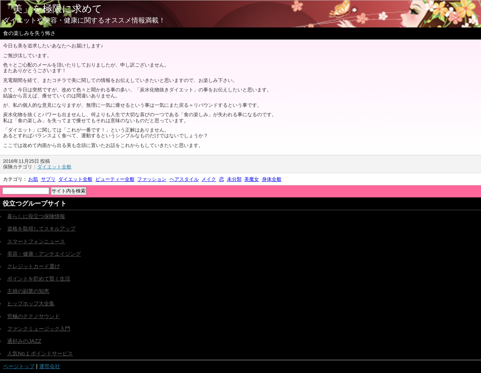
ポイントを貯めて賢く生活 (38, 279)
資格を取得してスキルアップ (41, 229)
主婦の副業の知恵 (28, 291)
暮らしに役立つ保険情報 (36, 216)
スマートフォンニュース (36, 241)
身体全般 (271, 179)
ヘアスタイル (184, 179)
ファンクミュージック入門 (38, 329)
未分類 (234, 179)
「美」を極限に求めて (52, 8)
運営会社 (49, 366)
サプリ (48, 179)
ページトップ (19, 366)
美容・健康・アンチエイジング (44, 254)
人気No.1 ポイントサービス (40, 353)
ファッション (151, 179)
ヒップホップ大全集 (30, 303)
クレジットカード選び (33, 266)
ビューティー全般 (115, 179)
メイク (208, 179)
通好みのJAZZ (24, 341)
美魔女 (251, 179)
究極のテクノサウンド (33, 316)
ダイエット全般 (54, 167)
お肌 (33, 179)
